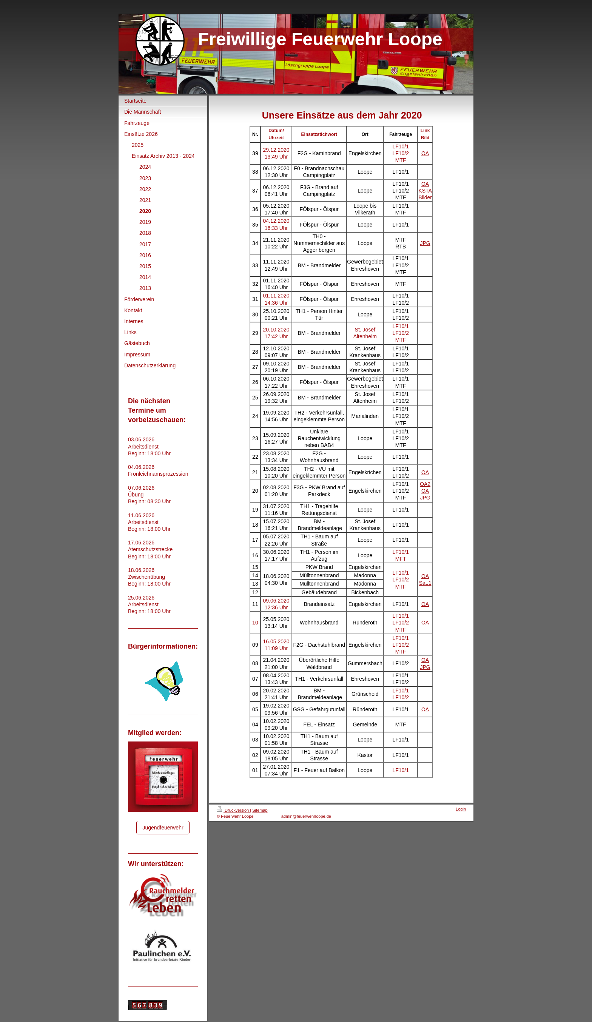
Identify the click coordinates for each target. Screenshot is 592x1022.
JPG (425, 243)
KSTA (425, 191)
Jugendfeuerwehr (162, 828)
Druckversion (233, 810)
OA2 (425, 484)
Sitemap (259, 810)
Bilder (425, 197)
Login (461, 809)
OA (425, 153)
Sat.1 (425, 583)
